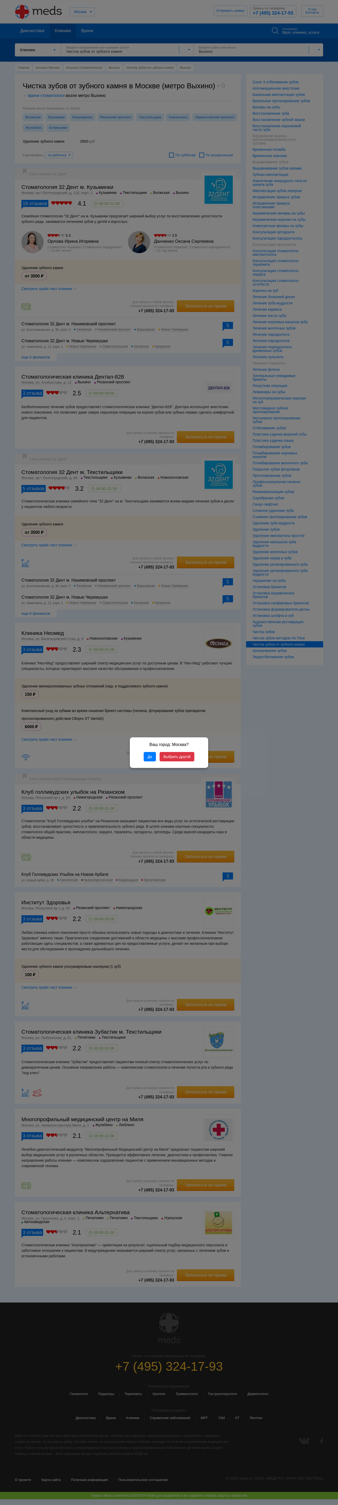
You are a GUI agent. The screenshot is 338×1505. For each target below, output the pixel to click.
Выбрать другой (177, 757)
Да (150, 757)
